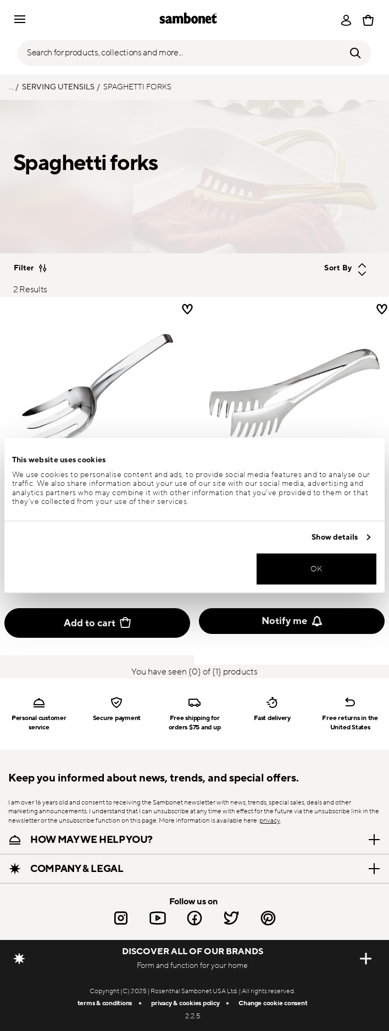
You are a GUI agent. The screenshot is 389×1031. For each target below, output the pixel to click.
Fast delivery (272, 717)
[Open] (346, 20)
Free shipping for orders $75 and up (195, 722)
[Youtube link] (157, 918)
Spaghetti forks (137, 87)
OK (316, 568)
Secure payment (117, 717)
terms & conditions (104, 1003)
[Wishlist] (382, 309)
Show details (335, 537)
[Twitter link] (231, 918)
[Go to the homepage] (188, 20)
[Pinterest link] (268, 918)
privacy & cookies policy (185, 1003)
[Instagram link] (121, 918)
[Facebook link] (194, 918)
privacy (269, 820)
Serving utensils (58, 87)
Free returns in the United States (349, 722)
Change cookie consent (272, 1003)
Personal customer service (39, 722)
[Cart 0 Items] (368, 20)
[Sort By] (305, 268)
